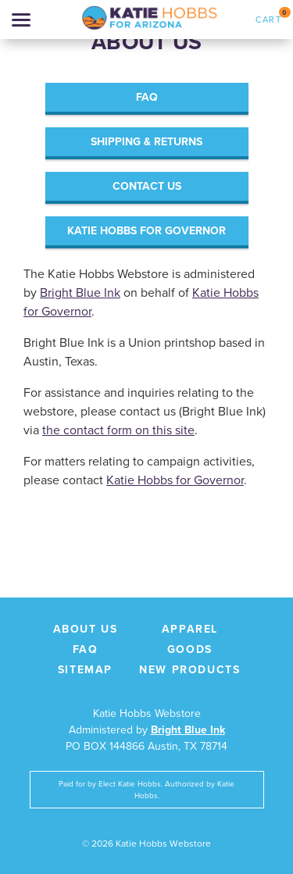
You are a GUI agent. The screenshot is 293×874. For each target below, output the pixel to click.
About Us (85, 629)
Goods (190, 649)
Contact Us (147, 186)
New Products (189, 670)
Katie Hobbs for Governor (146, 231)
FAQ (147, 97)
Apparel (190, 629)
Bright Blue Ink (80, 292)
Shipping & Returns (146, 142)
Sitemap (85, 670)
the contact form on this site (118, 430)
